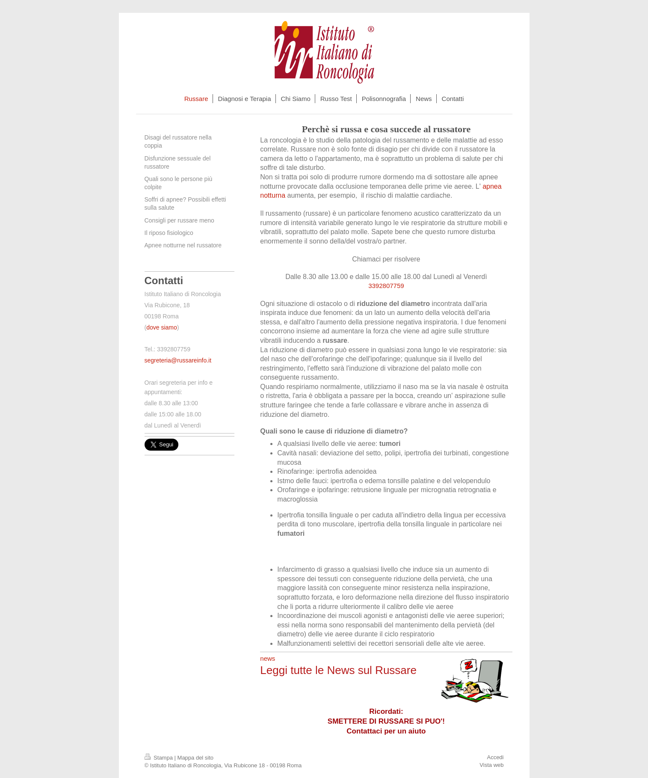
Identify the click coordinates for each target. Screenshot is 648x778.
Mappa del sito (196, 757)
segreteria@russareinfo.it (178, 360)
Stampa (160, 757)
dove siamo (161, 327)
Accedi (495, 757)
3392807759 (386, 285)
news (267, 658)
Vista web (491, 765)
